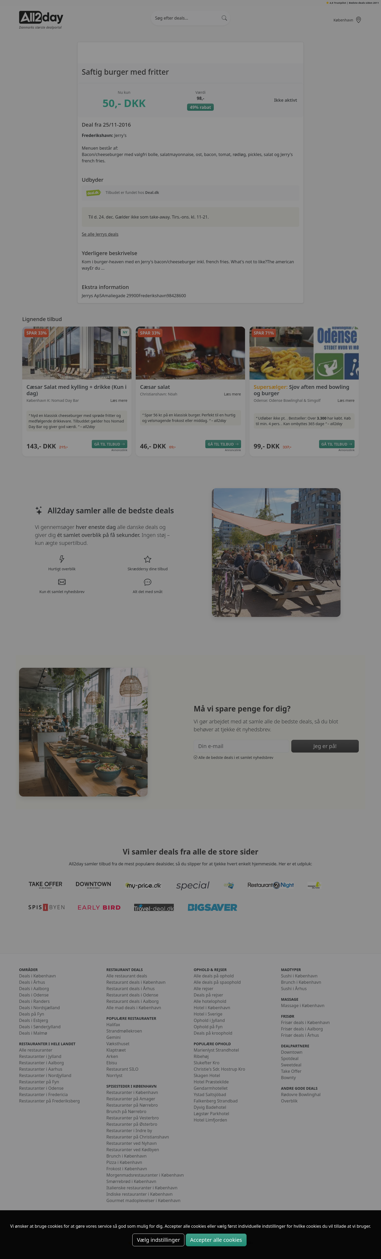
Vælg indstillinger (158, 1239)
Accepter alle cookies (216, 1239)
